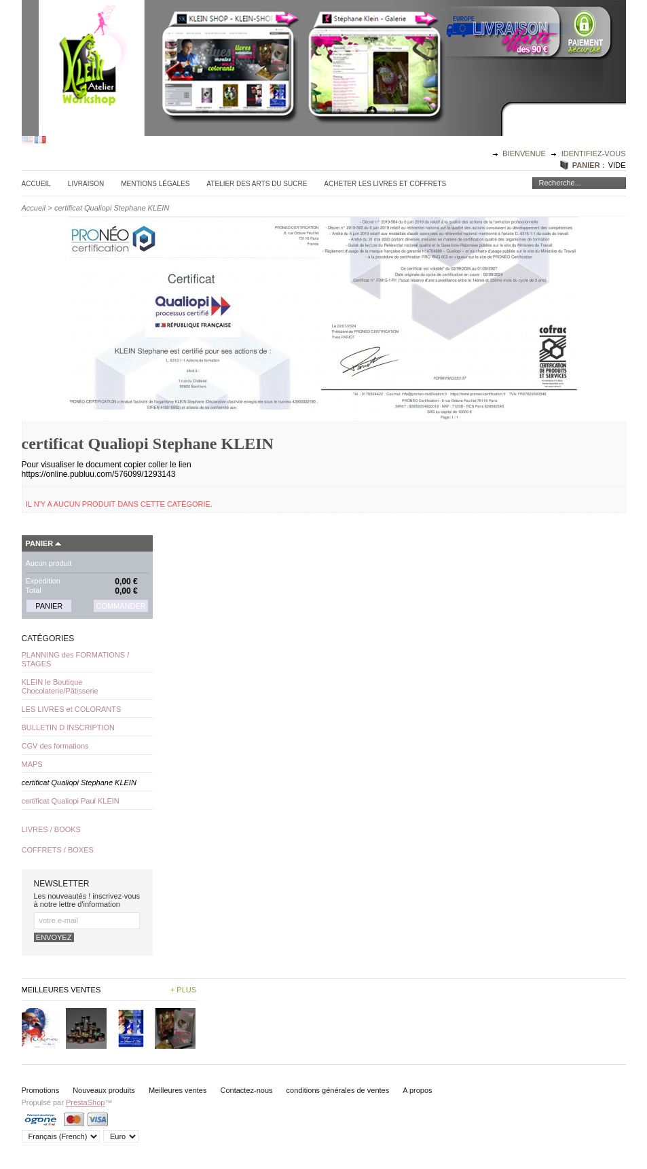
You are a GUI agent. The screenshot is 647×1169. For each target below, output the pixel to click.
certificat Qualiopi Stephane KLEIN (79, 782)
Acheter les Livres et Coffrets (385, 183)
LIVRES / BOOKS (51, 829)
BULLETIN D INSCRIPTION (68, 727)
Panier (40, 543)
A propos (417, 1090)
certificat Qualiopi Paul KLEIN (70, 801)
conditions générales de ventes (338, 1090)
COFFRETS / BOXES (58, 850)
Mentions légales (155, 183)
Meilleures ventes (178, 1090)
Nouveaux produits (104, 1090)
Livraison (86, 183)
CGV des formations (55, 746)
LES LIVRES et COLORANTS (72, 709)
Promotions (41, 1090)
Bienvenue (525, 153)
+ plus (183, 990)
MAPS (32, 764)
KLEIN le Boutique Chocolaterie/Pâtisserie (60, 686)
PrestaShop (85, 1102)
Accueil (36, 183)
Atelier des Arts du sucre (256, 183)
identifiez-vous (593, 153)
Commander (120, 606)
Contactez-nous (246, 1090)
